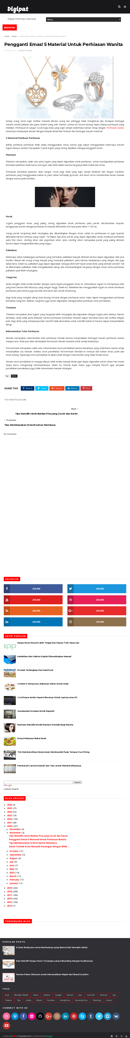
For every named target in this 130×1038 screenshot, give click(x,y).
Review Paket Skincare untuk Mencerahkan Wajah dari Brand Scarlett (52, 972)
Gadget (58, 993)
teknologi (97, 998)
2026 (9, 802)
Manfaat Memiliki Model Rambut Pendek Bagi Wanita (45, 723)
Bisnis (13, 36)
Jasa (80, 993)
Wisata (39, 998)
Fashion (46, 993)
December (15, 827)
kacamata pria (81, 998)
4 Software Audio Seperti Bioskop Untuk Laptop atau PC (47, 695)
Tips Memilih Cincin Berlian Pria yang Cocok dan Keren (38, 833)
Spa (114, 993)
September (16, 852)
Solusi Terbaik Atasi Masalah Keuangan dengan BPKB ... (39, 844)
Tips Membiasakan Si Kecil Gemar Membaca (33, 841)
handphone (65, 998)
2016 (9, 896)
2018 (9, 889)
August (14, 856)
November (16, 830)
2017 (9, 893)
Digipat (16, 10)
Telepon (8, 998)
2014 (9, 903)
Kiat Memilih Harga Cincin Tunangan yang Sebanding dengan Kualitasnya (54, 959)
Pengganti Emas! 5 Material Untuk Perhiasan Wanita (37, 837)
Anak (7, 993)
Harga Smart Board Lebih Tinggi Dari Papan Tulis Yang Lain (48, 641)
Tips (19, 998)
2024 (9, 810)
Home (49, 16)
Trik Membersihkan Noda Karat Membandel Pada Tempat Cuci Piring (53, 750)
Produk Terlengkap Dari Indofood (35, 668)
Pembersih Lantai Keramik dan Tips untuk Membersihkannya (49, 763)
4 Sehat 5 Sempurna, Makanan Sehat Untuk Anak (42, 682)
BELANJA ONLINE (21, 993)
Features (60, 16)
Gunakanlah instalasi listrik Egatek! (35, 709)
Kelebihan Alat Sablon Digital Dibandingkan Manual (44, 654)
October (14, 849)
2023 (9, 813)
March (13, 874)
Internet (70, 993)
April (12, 870)
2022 (9, 817)
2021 (9, 820)
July (12, 860)
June (12, 863)
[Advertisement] (65, 503)
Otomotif (91, 993)
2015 (9, 900)
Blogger (49, 1034)
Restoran (104, 993)
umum (109, 998)
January (14, 881)
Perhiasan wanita (105, 134)
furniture (51, 998)
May (12, 867)
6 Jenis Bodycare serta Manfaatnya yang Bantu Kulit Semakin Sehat (51, 945)
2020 (9, 824)
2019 (9, 886)
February (15, 877)
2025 (9, 806)
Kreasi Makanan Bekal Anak (31, 736)
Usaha (28, 998)
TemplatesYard (24, 1034)
